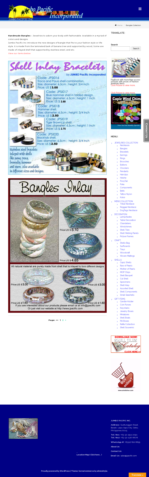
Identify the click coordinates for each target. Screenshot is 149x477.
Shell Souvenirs (127, 327)
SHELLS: (118, 260)
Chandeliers (125, 223)
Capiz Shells (125, 262)
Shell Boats (125, 318)
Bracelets (124, 152)
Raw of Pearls (126, 266)
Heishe (123, 178)
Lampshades (126, 217)
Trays (122, 249)
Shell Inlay (124, 285)
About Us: (115, 447)
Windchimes (126, 226)
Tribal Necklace (127, 204)
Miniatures (124, 314)
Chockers (124, 168)
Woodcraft (125, 253)
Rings (122, 158)
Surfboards (125, 246)
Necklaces (125, 145)
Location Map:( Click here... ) (89, 455)
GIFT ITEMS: (119, 299)
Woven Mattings (127, 256)
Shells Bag (125, 243)
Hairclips (124, 174)
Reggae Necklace (128, 207)
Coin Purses (125, 305)
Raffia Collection (127, 324)
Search (114, 45)
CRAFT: (117, 240)
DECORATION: (120, 214)
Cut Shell (124, 279)
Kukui (122, 197)
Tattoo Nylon (126, 194)
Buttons (123, 165)
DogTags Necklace (128, 210)
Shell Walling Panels (129, 233)
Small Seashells (127, 295)
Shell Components (128, 292)
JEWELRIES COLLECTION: (126, 143)
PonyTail (124, 181)
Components (126, 187)
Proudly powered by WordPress (55, 471)
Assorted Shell (126, 288)
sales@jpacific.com (129, 456)
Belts (122, 191)
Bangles (123, 148)
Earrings (123, 155)
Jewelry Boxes (126, 311)
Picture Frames (126, 236)
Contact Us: (116, 451)
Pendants (124, 171)
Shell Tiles (125, 230)
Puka (122, 184)
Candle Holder (126, 301)
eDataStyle (102, 471)
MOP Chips (125, 272)
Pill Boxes (124, 321)
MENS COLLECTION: (123, 201)
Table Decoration (128, 220)
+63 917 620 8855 (132, 442)
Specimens (125, 282)
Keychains (124, 308)
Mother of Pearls (127, 269)
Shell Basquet (126, 275)
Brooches (124, 161)
